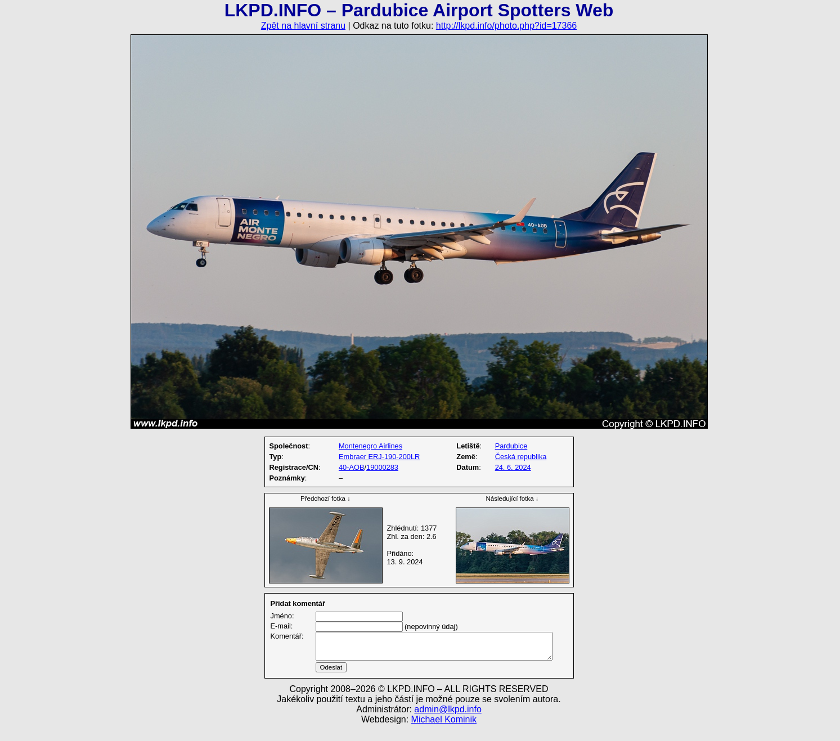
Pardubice (511, 446)
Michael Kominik (444, 733)
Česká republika (521, 456)
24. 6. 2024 (513, 467)
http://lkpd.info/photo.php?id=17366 (506, 25)
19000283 (382, 467)
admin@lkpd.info (447, 722)
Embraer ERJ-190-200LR (379, 456)
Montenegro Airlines (370, 446)
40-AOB (352, 467)
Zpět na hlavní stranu (303, 25)
